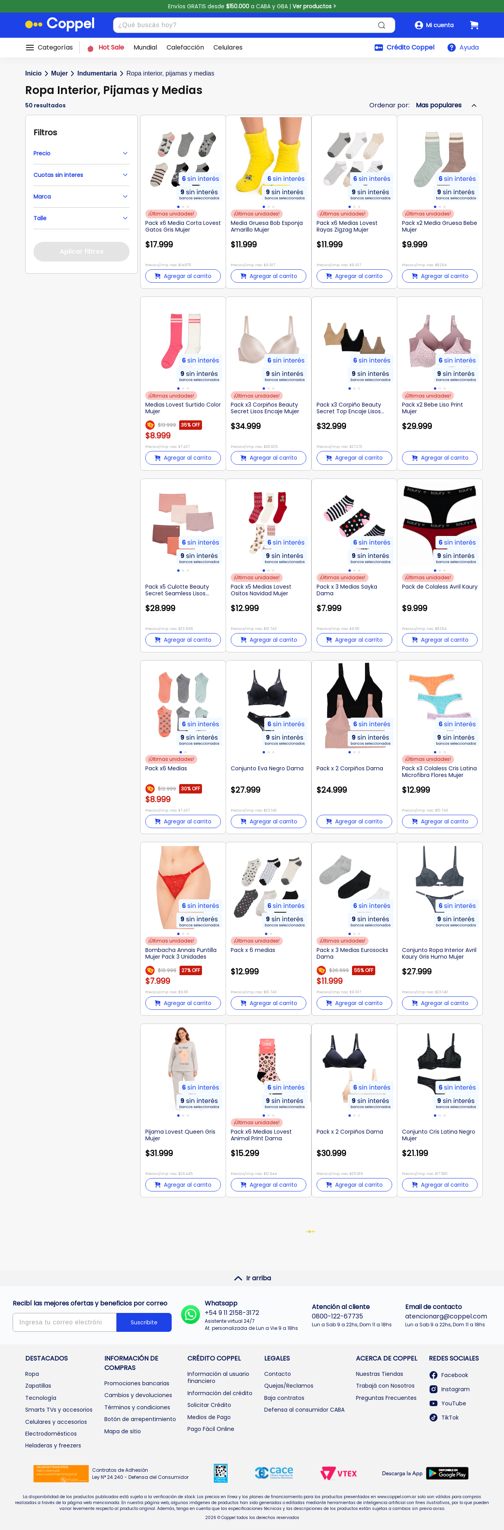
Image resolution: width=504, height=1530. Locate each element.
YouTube (447, 1403)
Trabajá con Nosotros (385, 1386)
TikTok (444, 1417)
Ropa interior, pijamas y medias (170, 73)
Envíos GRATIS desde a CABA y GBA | (252, 6)
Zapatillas (38, 1386)
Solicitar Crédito (209, 1405)
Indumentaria (97, 73)
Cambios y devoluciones (138, 1395)
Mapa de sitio (122, 1431)
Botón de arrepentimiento (140, 1419)
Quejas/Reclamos (288, 1386)
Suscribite (144, 1322)
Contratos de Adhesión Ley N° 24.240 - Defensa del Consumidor (140, 1473)
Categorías (55, 47)
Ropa (32, 1374)
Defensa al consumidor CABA (304, 1410)
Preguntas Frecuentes (386, 1398)
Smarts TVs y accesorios (59, 1410)
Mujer (59, 73)
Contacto (277, 1374)
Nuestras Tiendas (379, 1374)
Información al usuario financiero (218, 1377)
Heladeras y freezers (53, 1445)
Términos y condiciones (137, 1407)
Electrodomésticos (51, 1434)
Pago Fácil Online (210, 1429)
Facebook (448, 1375)
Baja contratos (284, 1398)
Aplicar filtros (82, 251)
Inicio (33, 73)
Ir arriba (252, 1278)
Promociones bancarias (136, 1383)
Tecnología (40, 1398)
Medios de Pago (209, 1417)
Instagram (449, 1389)
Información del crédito (219, 1393)
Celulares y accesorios (56, 1422)
